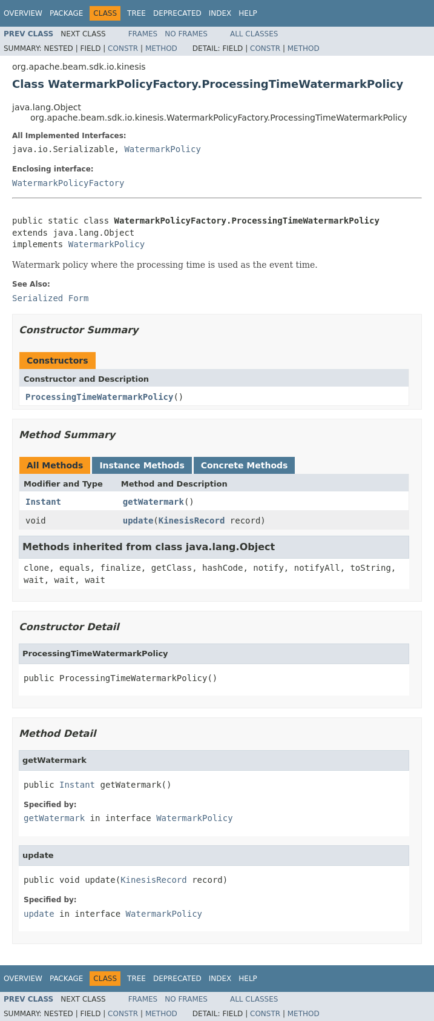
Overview (23, 13)
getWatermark (153, 502)
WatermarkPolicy (162, 149)
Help (247, 13)
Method (161, 48)
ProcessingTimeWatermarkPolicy (99, 397)
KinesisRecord (192, 520)
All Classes (254, 34)
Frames (143, 34)
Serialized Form (50, 298)
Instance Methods (141, 465)
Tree (136, 13)
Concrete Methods (244, 465)
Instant (43, 502)
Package (66, 13)
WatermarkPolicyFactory (68, 183)
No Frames (186, 34)
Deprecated (177, 13)
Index (220, 13)
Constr (123, 48)
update (138, 520)
